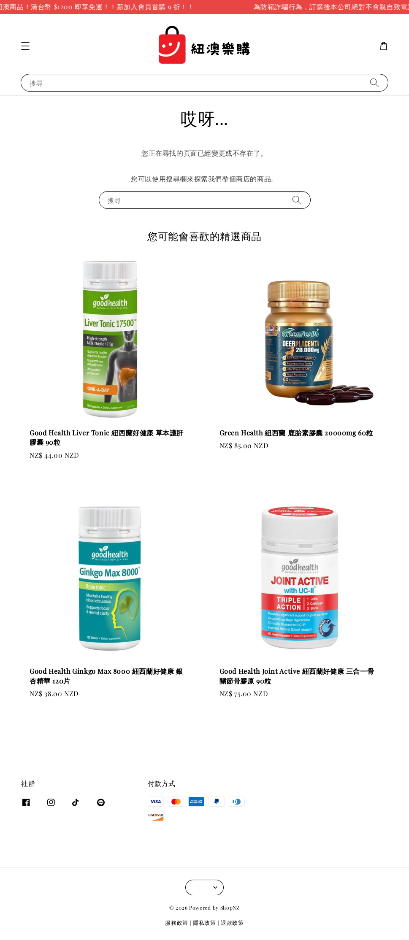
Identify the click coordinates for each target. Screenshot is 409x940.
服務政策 (176, 922)
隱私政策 (204, 922)
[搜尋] (374, 82)
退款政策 (232, 922)
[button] (25, 46)
